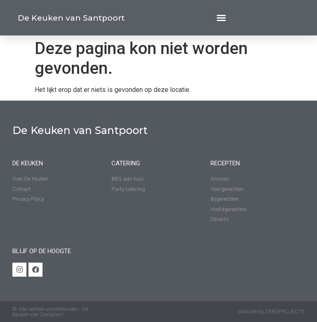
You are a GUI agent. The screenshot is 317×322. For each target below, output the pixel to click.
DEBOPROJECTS (285, 311)
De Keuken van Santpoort (71, 18)
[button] (221, 17)
